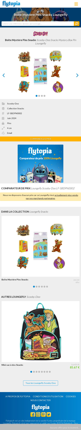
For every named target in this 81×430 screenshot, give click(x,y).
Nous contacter (41, 400)
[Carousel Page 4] (44, 96)
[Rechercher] (76, 23)
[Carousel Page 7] (47, 372)
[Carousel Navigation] (40, 75)
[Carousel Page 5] (44, 287)
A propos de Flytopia (17, 396)
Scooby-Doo (13, 103)
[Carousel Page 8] (50, 372)
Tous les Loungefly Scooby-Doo (40, 383)
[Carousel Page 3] (42, 96)
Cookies (71, 396)
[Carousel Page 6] (47, 287)
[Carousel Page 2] (39, 96)
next (74, 76)
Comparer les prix (40, 139)
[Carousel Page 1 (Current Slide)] (36, 96)
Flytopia (11, 4)
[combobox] (38, 23)
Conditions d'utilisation (48, 396)
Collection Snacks (15, 108)
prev (7, 76)
